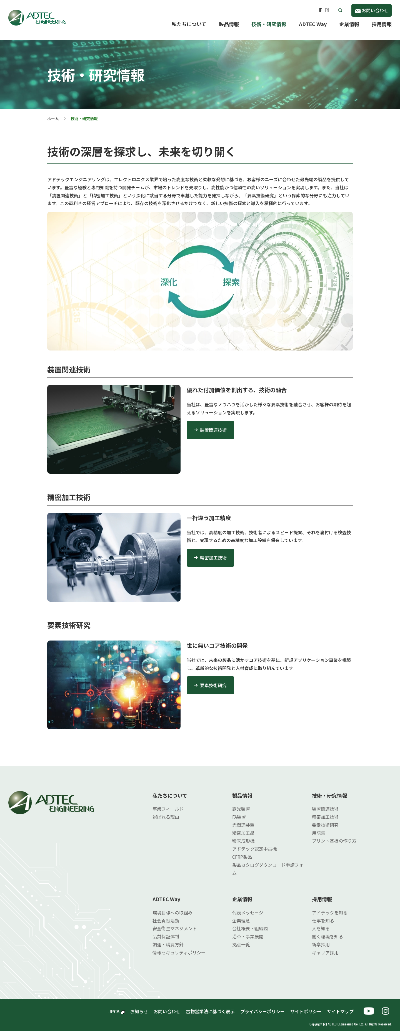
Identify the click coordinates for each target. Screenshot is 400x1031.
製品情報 (229, 23)
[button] (340, 10)
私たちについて (189, 23)
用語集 (318, 828)
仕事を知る (323, 916)
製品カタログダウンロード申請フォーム (270, 864)
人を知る (321, 924)
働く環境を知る (327, 932)
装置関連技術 (213, 425)
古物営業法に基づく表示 (210, 1007)
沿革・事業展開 (247, 932)
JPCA (117, 1007)
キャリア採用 (325, 948)
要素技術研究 (213, 680)
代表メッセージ (247, 908)
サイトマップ (342, 1007)
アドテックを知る (330, 908)
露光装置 (241, 804)
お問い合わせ (371, 10)
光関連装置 (243, 820)
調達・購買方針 (168, 940)
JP (320, 10)
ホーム (53, 114)
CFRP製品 (242, 852)
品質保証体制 (165, 932)
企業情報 (349, 23)
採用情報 (382, 23)
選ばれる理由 (165, 812)
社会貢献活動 (165, 916)
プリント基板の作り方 (334, 836)
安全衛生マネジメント (174, 924)
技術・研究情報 (268, 23)
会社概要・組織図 (250, 924)
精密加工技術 (213, 553)
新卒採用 (321, 940)
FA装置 (239, 812)
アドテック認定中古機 (254, 844)
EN (327, 10)
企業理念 (241, 916)
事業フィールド (168, 804)
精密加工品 (243, 828)
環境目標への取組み (172, 908)
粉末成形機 (243, 836)
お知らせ (139, 1007)
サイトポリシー (305, 1007)
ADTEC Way (313, 23)
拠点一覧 (241, 940)
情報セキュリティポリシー (179, 948)
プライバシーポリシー (262, 1007)
